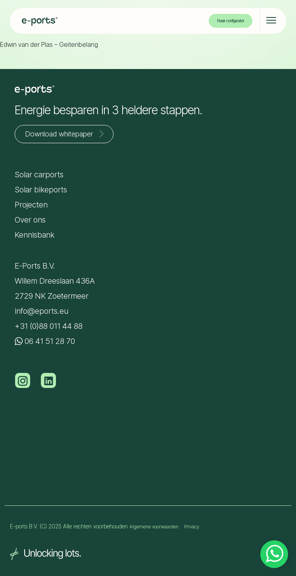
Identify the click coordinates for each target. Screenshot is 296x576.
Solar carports (39, 174)
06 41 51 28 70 (45, 341)
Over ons (30, 220)
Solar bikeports (41, 189)
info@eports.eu (41, 311)
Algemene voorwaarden (154, 527)
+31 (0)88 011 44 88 (49, 326)
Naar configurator (230, 20)
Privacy (191, 527)
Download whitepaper (66, 133)
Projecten (31, 204)
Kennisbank (34, 235)
